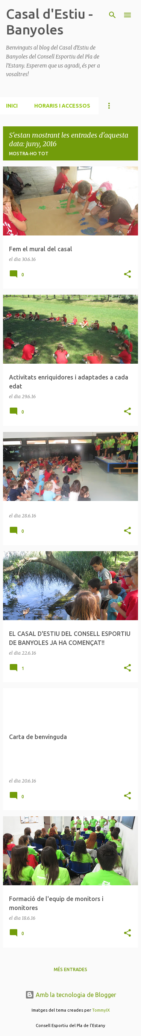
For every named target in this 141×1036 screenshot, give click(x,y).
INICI (12, 106)
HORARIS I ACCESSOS (62, 106)
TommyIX (101, 1010)
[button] (127, 275)
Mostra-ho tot (29, 153)
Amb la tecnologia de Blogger (70, 994)
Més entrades (70, 969)
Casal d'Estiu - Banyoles (49, 21)
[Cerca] (112, 15)
